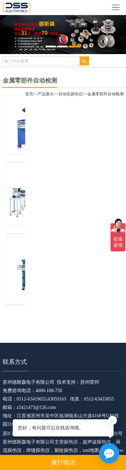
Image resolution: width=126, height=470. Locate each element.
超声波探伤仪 (97, 441)
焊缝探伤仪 (38, 450)
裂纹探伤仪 (66, 450)
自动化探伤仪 (70, 94)
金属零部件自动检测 (105, 94)
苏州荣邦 (89, 382)
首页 (29, 94)
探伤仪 (71, 441)
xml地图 (91, 450)
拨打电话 (63, 462)
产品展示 (46, 94)
